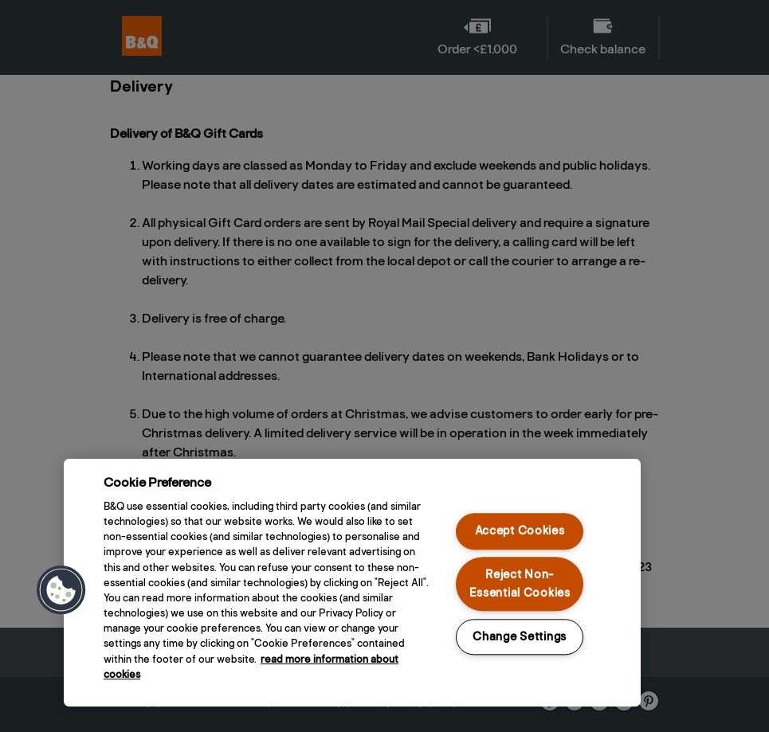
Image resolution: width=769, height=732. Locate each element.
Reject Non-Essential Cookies (520, 584)
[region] (352, 583)
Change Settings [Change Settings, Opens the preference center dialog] (520, 637)
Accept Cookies (520, 531)
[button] (61, 590)
